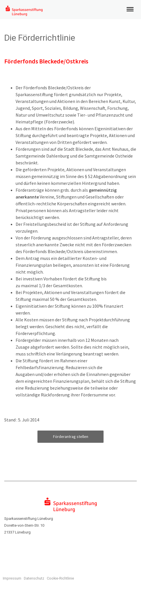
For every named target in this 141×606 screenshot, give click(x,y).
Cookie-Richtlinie (60, 578)
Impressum (12, 578)
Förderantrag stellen (70, 436)
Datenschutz (34, 578)
